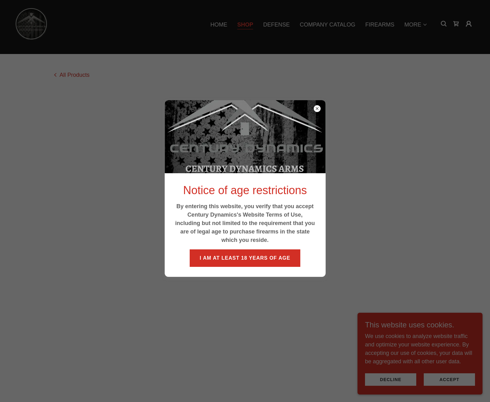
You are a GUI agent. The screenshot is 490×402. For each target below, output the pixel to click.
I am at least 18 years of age (245, 258)
